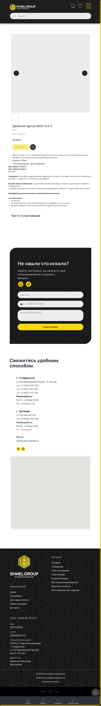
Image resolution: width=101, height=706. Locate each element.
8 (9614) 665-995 (29, 389)
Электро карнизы (60, 570)
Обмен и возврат (18, 603)
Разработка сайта (50, 681)
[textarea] (50, 315)
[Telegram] (18, 449)
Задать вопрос (50, 327)
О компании (16, 596)
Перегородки (58, 574)
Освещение (57, 566)
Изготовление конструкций (65, 590)
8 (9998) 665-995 (30, 418)
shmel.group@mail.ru (27, 440)
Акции (13, 592)
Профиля (56, 562)
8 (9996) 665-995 (30, 385)
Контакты (14, 607)
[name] (50, 295)
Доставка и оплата (19, 599)
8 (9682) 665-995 (29, 392)
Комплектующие (59, 578)
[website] (23, 449)
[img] (23, 7)
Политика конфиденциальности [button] (50, 677)
